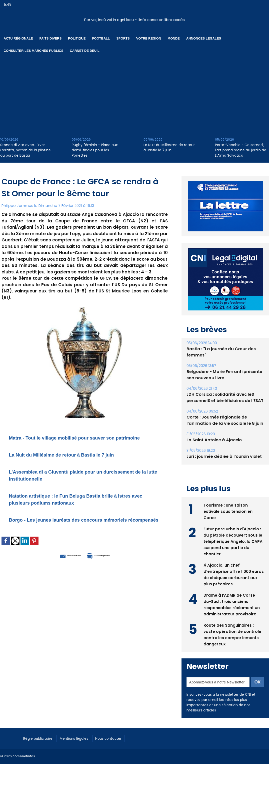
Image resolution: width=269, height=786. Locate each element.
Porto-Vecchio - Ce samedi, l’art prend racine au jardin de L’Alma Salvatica (240, 150)
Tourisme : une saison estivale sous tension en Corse (228, 511)
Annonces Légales (203, 38)
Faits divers (51, 38)
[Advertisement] (134, 95)
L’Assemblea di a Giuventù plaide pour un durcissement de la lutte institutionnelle (68, 482)
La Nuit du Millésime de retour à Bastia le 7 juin (169, 147)
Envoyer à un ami (57, 569)
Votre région (148, 38)
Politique (77, 38)
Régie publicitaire (40, 737)
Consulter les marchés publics (34, 51)
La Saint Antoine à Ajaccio (213, 440)
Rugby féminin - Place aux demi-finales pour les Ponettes (95, 150)
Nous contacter (120, 737)
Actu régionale (18, 38)
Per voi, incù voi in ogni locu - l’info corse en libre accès (134, 19)
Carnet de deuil (84, 51)
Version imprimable (110, 569)
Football (101, 38)
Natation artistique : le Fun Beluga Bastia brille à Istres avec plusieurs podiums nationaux (78, 506)
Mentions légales (81, 737)
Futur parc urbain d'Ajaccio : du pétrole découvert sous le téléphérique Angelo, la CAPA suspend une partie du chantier (233, 540)
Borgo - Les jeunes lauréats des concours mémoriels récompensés (68, 530)
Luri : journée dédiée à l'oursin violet (222, 456)
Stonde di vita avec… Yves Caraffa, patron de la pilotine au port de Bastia (25, 150)
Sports (123, 38)
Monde (174, 38)
